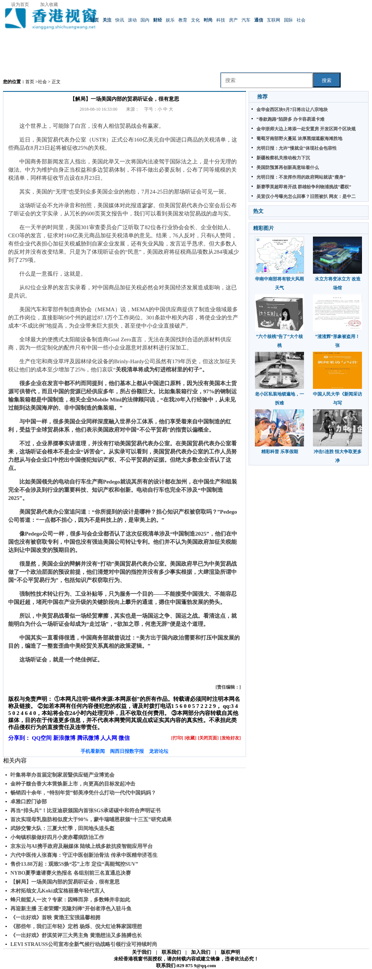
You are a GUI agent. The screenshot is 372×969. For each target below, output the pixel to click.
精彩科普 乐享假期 (279, 451)
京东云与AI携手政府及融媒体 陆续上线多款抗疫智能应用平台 (81, 846)
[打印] (177, 738)
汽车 (246, 20)
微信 (124, 738)
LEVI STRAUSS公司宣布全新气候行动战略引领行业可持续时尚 (83, 944)
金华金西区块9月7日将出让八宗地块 (292, 109)
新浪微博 (64, 738)
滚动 (132, 20)
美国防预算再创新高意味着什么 (287, 167)
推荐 (262, 97)
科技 (220, 20)
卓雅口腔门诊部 (28, 801)
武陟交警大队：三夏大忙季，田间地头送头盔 (62, 828)
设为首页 (20, 4)
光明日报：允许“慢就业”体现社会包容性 (296, 148)
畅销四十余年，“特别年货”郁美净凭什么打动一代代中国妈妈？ (83, 793)
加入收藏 (49, 4)
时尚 (208, 20)
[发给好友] (230, 738)
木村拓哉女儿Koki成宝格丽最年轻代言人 (57, 891)
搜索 (326, 80)
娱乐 (170, 20)
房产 (233, 20)
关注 (107, 20)
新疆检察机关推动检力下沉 (283, 157)
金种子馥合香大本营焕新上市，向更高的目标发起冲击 (72, 784)
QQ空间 (42, 738)
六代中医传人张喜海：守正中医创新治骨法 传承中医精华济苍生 (84, 855)
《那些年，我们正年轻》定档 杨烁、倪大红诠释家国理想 (76, 926)
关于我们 (141, 952)
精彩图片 (263, 228)
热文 (258, 211)
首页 (94, 20)
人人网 (108, 738)
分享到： (19, 738)
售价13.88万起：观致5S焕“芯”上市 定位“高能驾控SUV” (74, 864)
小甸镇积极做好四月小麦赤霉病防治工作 (57, 837)
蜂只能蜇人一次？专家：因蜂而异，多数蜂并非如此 (70, 900)
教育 (182, 20)
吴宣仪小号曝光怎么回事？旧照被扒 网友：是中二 (306, 196)
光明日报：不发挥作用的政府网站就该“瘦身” (301, 177)
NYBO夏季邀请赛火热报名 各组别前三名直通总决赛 (70, 873)
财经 (157, 20)
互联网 (273, 20)
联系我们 (171, 952)
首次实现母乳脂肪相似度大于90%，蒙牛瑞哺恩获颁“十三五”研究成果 (91, 819)
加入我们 (200, 952)
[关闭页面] (208, 738)
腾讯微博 (88, 738)
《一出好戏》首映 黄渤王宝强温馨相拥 (55, 917)
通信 (258, 20)
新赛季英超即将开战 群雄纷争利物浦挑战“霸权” (303, 186)
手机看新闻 (93, 751)
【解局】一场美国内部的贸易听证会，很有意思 (65, 882)
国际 (288, 20)
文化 (195, 20)
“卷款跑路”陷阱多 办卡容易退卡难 (290, 119)
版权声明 (230, 952)
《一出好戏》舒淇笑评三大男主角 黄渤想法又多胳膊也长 (76, 935)
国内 (144, 20)
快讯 (119, 20)
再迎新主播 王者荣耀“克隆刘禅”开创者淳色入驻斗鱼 (71, 908)
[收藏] (191, 738)
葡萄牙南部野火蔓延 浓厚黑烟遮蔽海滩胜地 (299, 138)
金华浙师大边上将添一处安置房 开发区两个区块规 (306, 128)
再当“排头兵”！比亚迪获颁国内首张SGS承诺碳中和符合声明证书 (85, 810)
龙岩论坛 (158, 751)
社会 (301, 20)
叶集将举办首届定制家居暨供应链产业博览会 (62, 775)
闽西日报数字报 (127, 751)
